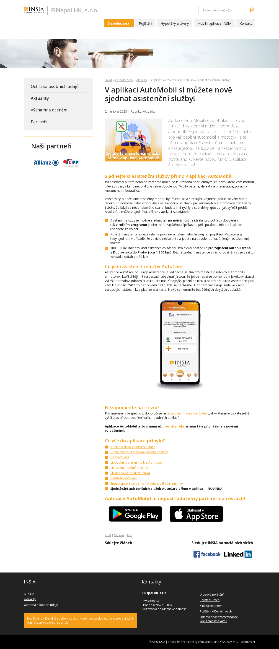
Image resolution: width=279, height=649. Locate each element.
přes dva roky (174, 426)
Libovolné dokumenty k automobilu (136, 462)
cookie (73, 618)
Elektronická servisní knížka (130, 473)
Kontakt (246, 23)
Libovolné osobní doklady (129, 467)
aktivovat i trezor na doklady (188, 413)
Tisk (129, 535)
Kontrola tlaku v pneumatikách (132, 447)
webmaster (248, 642)
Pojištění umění (210, 600)
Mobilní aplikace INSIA (214, 23)
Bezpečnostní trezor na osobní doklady (139, 452)
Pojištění (145, 23)
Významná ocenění (49, 110)
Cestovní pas (119, 457)
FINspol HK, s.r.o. (75, 10)
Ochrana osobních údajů (55, 86)
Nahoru (119, 535)
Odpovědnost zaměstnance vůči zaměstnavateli (219, 619)
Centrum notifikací (123, 478)
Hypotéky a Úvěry (174, 23)
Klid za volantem (211, 606)
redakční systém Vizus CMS (200, 642)
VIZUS (234, 642)
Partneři (39, 121)
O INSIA (29, 593)
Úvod (108, 80)
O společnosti (118, 23)
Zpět (108, 535)
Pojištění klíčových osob (216, 611)
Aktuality (141, 80)
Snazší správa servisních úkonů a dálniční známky (146, 483)
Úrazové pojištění (212, 594)
